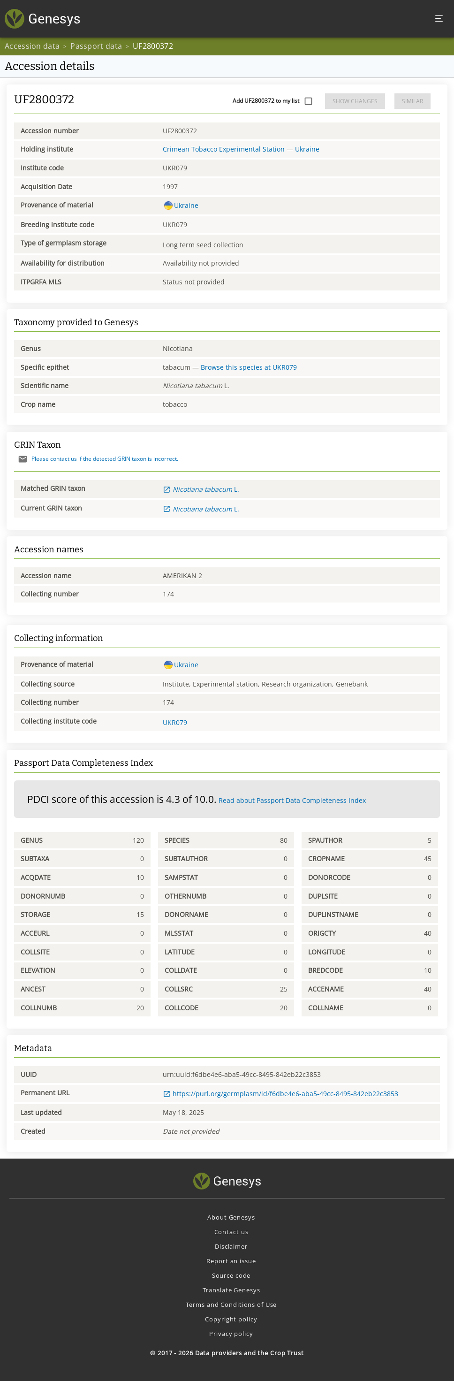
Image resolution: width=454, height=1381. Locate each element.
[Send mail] (22, 459)
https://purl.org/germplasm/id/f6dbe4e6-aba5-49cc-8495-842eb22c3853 (280, 1093)
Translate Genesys (231, 1290)
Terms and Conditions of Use (231, 1304)
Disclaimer (231, 1246)
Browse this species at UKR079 (249, 367)
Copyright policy (231, 1319)
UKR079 (175, 722)
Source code (231, 1275)
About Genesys (231, 1217)
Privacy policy (231, 1333)
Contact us (231, 1232)
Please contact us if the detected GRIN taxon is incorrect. (96, 459)
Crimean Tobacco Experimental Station (224, 149)
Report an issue (231, 1261)
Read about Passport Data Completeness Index (292, 800)
